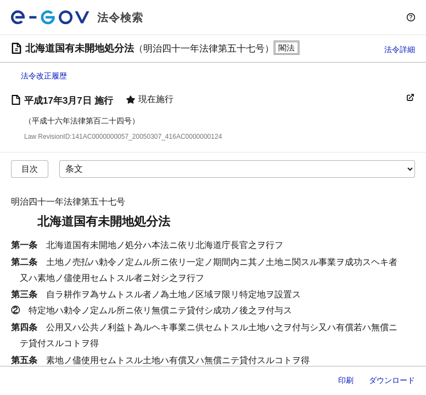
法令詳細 (399, 49)
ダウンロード (392, 380)
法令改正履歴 (44, 75)
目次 (29, 168)
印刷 (346, 380)
